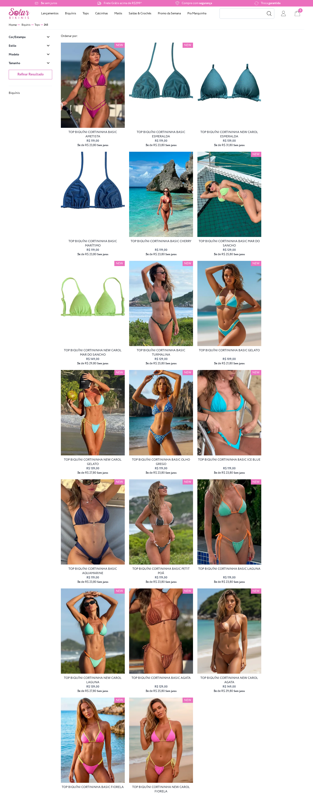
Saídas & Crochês (140, 13)
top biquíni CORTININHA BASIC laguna (213, 428)
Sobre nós (24, 698)
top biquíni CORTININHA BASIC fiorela (213, 529)
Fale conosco (92, 721)
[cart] (297, 13)
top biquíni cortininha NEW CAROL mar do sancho (213, 226)
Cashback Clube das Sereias (24, 736)
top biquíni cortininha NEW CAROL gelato (151, 327)
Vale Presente (92, 736)
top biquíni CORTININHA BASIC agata (89, 529)
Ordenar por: (69, 36)
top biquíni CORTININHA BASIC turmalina (275, 226)
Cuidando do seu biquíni (24, 728)
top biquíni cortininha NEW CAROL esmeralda (213, 126)
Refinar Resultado (30, 74)
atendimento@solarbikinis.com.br (164, 698)
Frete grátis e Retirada (24, 721)
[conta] (283, 13)
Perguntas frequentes (92, 728)
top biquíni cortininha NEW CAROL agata (151, 529)
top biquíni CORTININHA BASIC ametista (89, 126)
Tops (86, 13)
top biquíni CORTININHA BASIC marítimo (275, 126)
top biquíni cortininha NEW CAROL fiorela (275, 529)
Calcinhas (101, 13)
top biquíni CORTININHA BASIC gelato (89, 327)
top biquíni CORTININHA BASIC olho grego (213, 327)
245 (46, 25)
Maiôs (118, 13)
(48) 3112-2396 (164, 705)
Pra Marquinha (196, 13)
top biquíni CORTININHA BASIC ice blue (276, 327)
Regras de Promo (24, 705)
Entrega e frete (92, 705)
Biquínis (70, 13)
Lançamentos (49, 13)
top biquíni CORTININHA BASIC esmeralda (151, 126)
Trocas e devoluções (92, 713)
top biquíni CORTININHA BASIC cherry (89, 226)
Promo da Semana (169, 13)
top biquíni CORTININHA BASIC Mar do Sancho (152, 226)
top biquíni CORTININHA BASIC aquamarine (89, 428)
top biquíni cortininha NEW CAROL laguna (275, 428)
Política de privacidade (24, 713)
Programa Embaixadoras (24, 743)
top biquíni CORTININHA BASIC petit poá (151, 428)
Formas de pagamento (92, 698)
